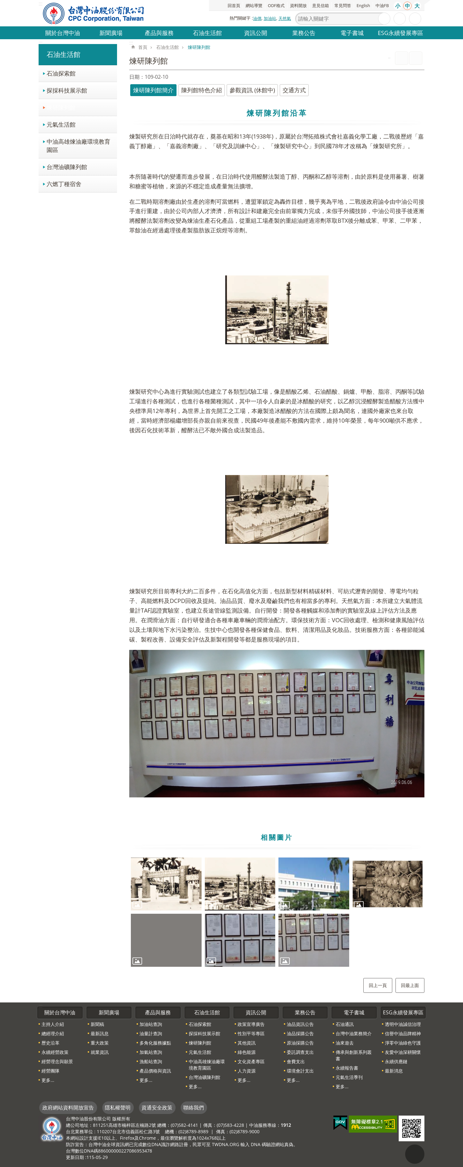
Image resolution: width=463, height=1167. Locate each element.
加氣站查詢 (151, 1052)
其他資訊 (247, 1043)
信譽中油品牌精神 (403, 1033)
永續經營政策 (54, 1052)
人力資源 (247, 1071)
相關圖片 (277, 837)
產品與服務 (159, 33)
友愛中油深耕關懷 (403, 1052)
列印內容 (401, 58)
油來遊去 (345, 1043)
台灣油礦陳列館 (67, 167)
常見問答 (342, 5)
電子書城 (352, 33)
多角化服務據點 (155, 1043)
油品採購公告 (300, 1033)
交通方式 (294, 90)
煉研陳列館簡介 (153, 90)
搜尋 (384, 19)
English (363, 5)
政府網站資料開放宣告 (68, 1107)
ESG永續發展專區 (400, 33)
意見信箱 (320, 5)
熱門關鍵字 (240, 18)
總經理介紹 (52, 1033)
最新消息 (394, 1071)
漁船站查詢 (151, 1061)
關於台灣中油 (62, 33)
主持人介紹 (52, 1024)
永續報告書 (347, 1068)
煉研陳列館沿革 (277, 113)
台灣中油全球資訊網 (94, 13)
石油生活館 (207, 33)
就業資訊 (100, 1052)
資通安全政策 (156, 1107)
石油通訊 (345, 1024)
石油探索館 (61, 73)
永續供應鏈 (396, 1061)
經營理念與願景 (57, 1061)
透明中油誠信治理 (403, 1024)
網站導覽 (254, 5)
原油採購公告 (300, 1043)
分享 (415, 19)
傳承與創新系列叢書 (354, 1055)
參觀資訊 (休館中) (252, 90)
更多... (47, 1080)
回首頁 (234, 5)
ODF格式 (276, 5)
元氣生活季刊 (349, 1077)
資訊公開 (255, 33)
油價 (257, 18)
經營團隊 (50, 1071)
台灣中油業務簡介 (354, 1033)
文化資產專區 (251, 1061)
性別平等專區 (251, 1033)
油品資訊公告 (300, 1024)
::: (40, 42)
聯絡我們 (193, 1107)
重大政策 (100, 1043)
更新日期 (75, 1157)
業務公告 (303, 33)
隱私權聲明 (118, 1107)
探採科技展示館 (67, 90)
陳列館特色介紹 (201, 90)
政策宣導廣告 (251, 1024)
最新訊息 (100, 1033)
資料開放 (298, 5)
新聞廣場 (111, 33)
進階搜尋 (400, 19)
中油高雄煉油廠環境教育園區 (78, 145)
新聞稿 (97, 1024)
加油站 (270, 18)
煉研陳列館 (61, 107)
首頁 (142, 47)
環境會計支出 (300, 1071)
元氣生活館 (61, 124)
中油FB (382, 5)
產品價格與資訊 (155, 1071)
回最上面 (410, 985)
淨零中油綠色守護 (403, 1043)
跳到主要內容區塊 (3, 3)
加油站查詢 (151, 1024)
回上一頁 (378, 985)
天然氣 (284, 18)
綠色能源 (247, 1052)
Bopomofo (416, 58)
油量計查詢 (151, 1033)
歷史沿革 (50, 1043)
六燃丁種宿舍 (64, 184)
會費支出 (296, 1061)
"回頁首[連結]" (414, 1154)
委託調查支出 (300, 1052)
